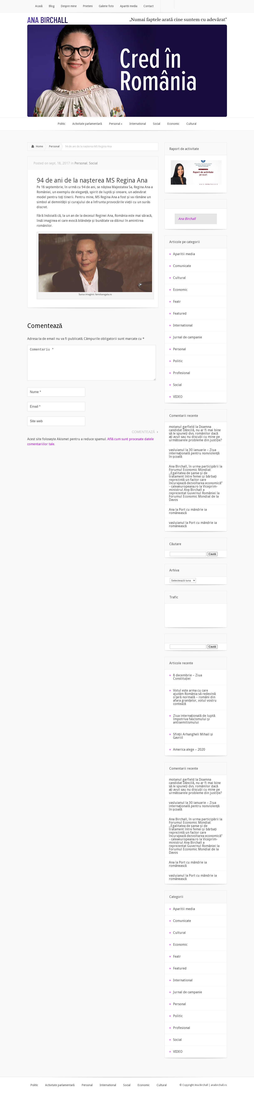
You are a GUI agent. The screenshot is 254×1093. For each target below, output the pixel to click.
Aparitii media (184, 254)
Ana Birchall (187, 219)
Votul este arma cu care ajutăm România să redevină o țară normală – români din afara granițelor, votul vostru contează (195, 697)
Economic (180, 290)
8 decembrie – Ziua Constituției (187, 677)
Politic (178, 361)
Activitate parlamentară (60, 1085)
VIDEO (177, 397)
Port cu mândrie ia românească (188, 511)
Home (39, 146)
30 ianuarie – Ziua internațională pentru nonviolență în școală (194, 453)
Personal (54, 146)
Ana (172, 510)
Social (93, 163)
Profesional (181, 373)
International (183, 325)
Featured (180, 313)
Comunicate (182, 266)
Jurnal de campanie (187, 337)
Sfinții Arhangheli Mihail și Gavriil (193, 736)
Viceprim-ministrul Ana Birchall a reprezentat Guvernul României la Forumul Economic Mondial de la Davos (194, 493)
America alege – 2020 (189, 749)
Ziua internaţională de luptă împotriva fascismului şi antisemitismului (194, 719)
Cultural (179, 278)
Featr (177, 302)
